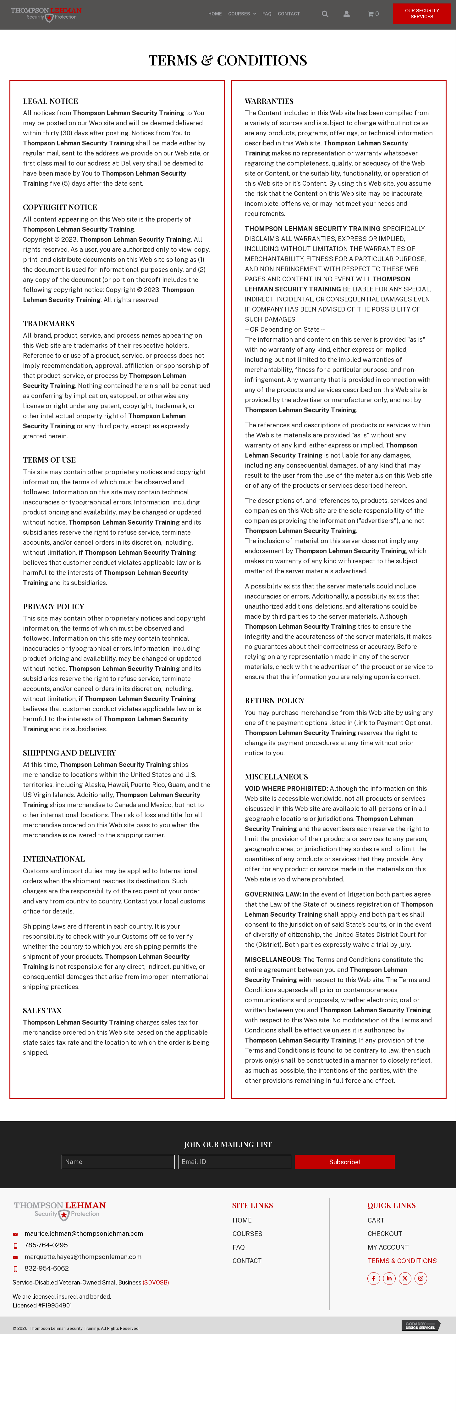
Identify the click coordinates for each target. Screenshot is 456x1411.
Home (242, 1224)
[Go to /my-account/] (345, 17)
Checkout (385, 1237)
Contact (247, 1264)
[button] (345, 1165)
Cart (376, 1224)
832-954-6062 (47, 1272)
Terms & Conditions (402, 1264)
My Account (388, 1251)
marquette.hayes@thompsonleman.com (83, 1260)
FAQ (239, 1251)
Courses (247, 1237)
